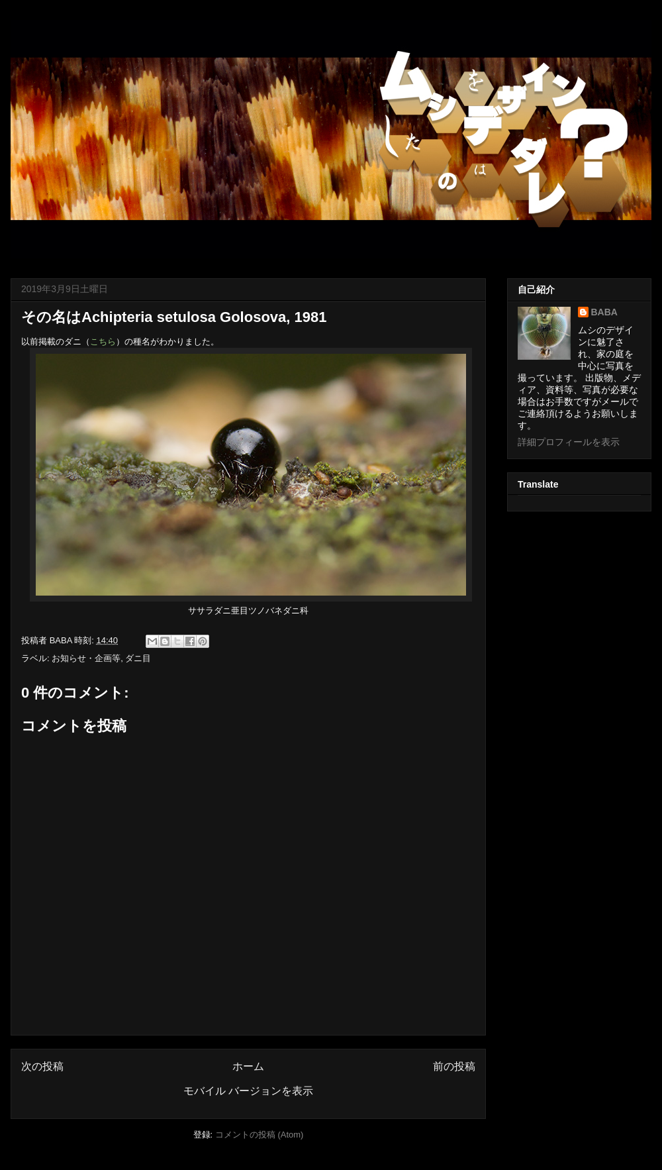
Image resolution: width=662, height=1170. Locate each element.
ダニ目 (138, 658)
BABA (604, 312)
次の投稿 (42, 1066)
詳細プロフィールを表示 (569, 442)
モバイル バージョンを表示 (248, 1090)
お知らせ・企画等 (86, 658)
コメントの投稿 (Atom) (259, 1135)
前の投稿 (454, 1066)
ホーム (248, 1066)
